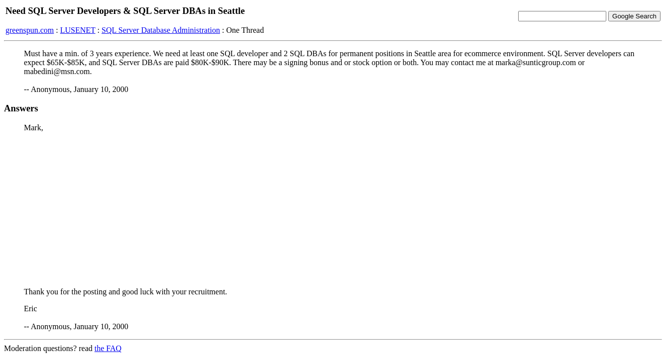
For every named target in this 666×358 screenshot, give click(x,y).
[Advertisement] (333, 209)
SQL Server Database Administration (161, 30)
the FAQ (108, 348)
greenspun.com (29, 30)
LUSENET (78, 30)
